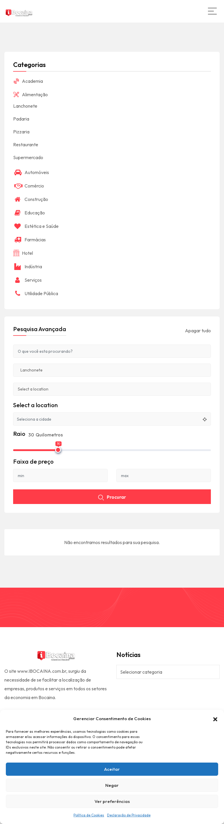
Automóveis (31, 172)
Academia (28, 81)
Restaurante (25, 144)
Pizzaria (21, 132)
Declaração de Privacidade (128, 815)
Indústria (27, 266)
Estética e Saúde (36, 226)
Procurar (112, 497)
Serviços (27, 280)
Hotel (23, 253)
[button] (215, 719)
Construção (30, 199)
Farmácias (29, 239)
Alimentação (30, 94)
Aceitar (112, 769)
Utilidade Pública (35, 293)
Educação (29, 212)
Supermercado (28, 157)
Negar (112, 785)
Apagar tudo (198, 330)
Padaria (21, 119)
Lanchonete (25, 106)
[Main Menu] (212, 11)
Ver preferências (112, 801)
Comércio (28, 185)
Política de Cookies (89, 815)
